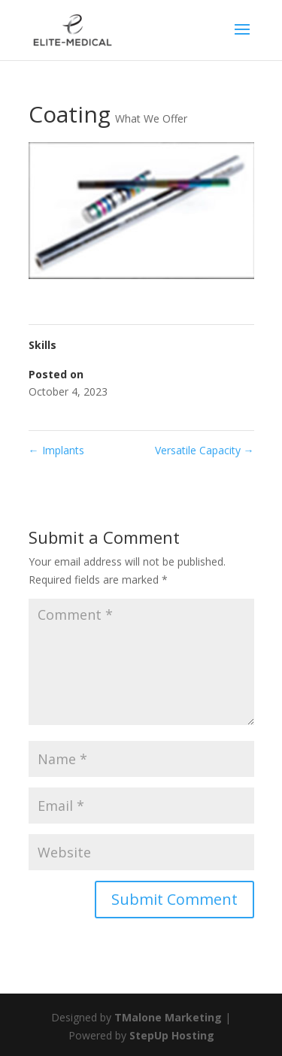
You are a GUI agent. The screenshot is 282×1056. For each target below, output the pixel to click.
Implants (56, 450)
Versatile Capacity (204, 450)
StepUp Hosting (171, 1035)
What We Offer (151, 118)
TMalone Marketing (168, 1017)
